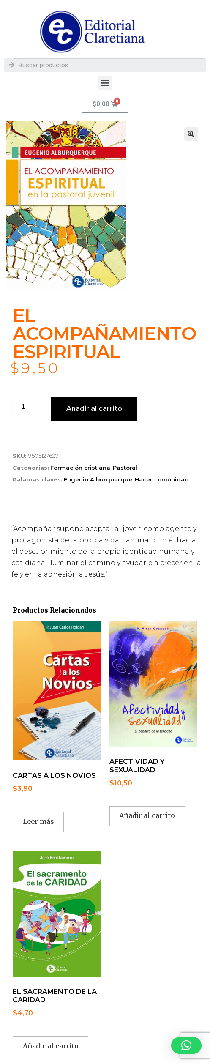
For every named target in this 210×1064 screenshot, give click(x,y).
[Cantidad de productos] (26, 406)
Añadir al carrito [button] (147, 815)
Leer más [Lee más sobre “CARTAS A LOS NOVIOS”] (38, 821)
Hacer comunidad (162, 479)
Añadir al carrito (94, 409)
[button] (105, 83)
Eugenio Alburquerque (98, 479)
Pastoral (125, 467)
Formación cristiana (80, 467)
